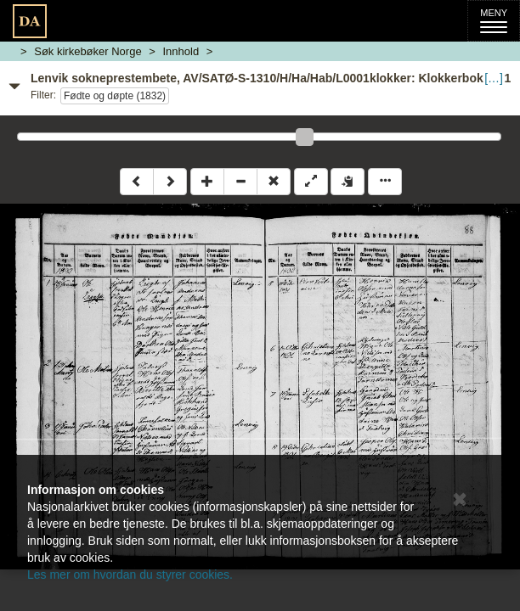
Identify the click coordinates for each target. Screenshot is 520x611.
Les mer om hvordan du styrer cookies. (130, 574)
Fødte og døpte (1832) (115, 96)
